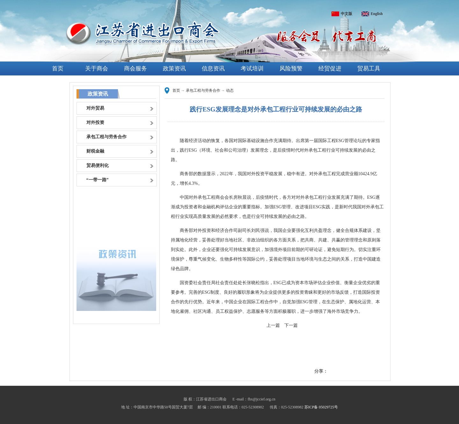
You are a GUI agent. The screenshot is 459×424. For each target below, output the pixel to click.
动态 (230, 90)
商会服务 (135, 68)
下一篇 (291, 325)
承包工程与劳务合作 (203, 90)
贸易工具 (368, 68)
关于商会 (96, 68)
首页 (57, 68)
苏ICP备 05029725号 (321, 407)
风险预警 (291, 68)
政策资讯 (174, 68)
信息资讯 (213, 68)
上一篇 (273, 325)
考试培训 (252, 68)
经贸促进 (329, 68)
